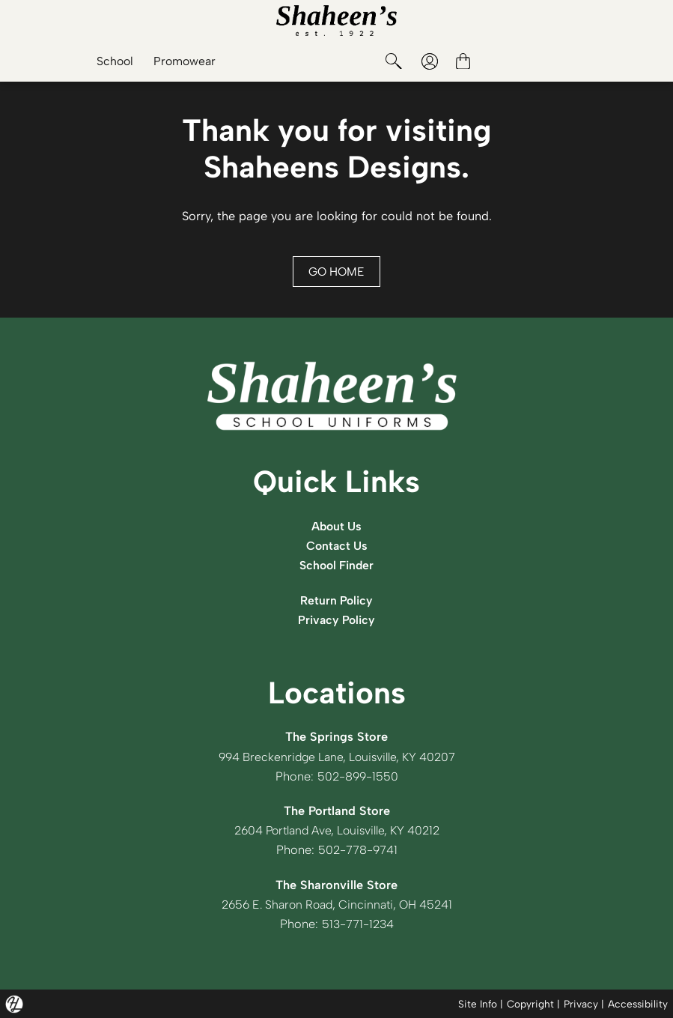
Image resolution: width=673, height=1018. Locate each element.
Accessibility (638, 1003)
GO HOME (337, 271)
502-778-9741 (357, 849)
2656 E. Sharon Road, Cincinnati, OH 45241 (336, 904)
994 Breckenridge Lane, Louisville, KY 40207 (336, 756)
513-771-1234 (357, 923)
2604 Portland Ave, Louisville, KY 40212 (336, 829)
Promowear (183, 61)
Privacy (581, 1003)
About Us (337, 525)
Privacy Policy (336, 619)
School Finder (337, 564)
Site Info (477, 1003)
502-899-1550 (357, 776)
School (111, 61)
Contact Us (337, 545)
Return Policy (336, 600)
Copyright (530, 1003)
